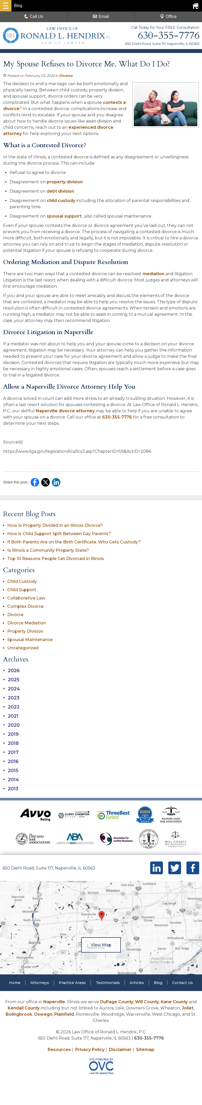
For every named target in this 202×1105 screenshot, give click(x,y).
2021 (10, 716)
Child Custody (22, 581)
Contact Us (182, 982)
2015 (10, 770)
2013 (10, 788)
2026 (11, 670)
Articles (137, 982)
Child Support (21, 589)
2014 (11, 779)
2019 (11, 734)
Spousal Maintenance (30, 639)
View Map (101, 944)
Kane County (174, 1001)
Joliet (187, 1008)
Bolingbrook (19, 1014)
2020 (11, 725)
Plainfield (64, 1014)
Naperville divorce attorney (65, 410)
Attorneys (39, 982)
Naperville (54, 1001)
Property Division (25, 631)
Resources (59, 1049)
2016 (11, 761)
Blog (158, 982)
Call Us (33, 16)
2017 (11, 752)
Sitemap (145, 1049)
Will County (147, 1001)
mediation (153, 273)
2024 (11, 688)
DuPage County (116, 1001)
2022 (11, 707)
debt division (61, 191)
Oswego (43, 1014)
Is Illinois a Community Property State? (48, 550)
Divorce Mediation (26, 623)
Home (14, 982)
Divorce (66, 75)
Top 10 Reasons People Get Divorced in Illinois (55, 558)
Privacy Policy (90, 1049)
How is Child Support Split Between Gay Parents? (59, 533)
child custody (61, 200)
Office (168, 16)
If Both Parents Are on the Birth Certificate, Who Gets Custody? (74, 542)
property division (65, 181)
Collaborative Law (26, 598)
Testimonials (108, 982)
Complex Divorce (25, 606)
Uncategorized (23, 647)
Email (101, 16)
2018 (11, 743)
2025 (11, 679)
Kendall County (24, 1008)
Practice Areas (72, 982)
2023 (11, 697)
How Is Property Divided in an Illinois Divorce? (55, 525)
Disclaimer (120, 1049)
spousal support (64, 216)
